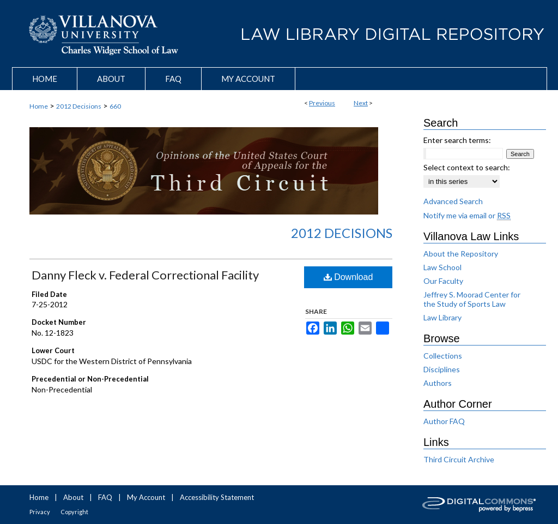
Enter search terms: (457, 140)
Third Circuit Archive (458, 459)
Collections (442, 355)
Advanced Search (453, 201)
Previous (322, 103)
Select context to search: (466, 167)
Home (38, 106)
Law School (442, 267)
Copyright (74, 511)
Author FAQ (444, 421)
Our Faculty (443, 280)
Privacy (39, 511)
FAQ (105, 497)
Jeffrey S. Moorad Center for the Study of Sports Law (471, 299)
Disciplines (441, 369)
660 (115, 106)
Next (361, 103)
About (73, 497)
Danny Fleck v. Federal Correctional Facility (145, 274)
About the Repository (460, 253)
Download (348, 277)
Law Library (442, 317)
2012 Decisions (78, 106)
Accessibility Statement (217, 497)
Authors (437, 383)
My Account (146, 497)
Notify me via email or (467, 215)
